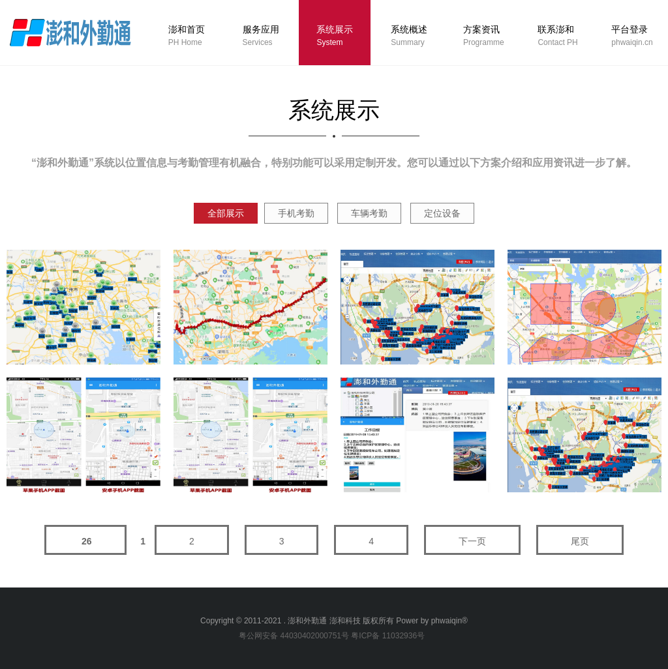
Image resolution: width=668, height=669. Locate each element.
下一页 (472, 541)
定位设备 (442, 213)
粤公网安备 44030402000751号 (294, 635)
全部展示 (225, 213)
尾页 (580, 541)
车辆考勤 (369, 213)
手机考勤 (296, 213)
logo (69, 32)
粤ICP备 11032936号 (388, 635)
